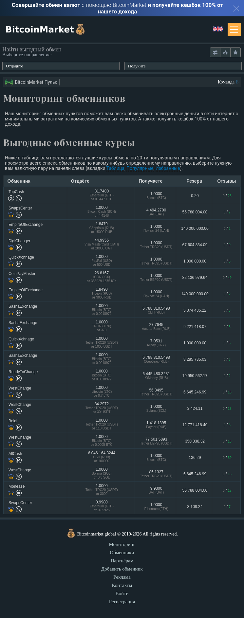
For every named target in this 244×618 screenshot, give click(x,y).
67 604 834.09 (195, 245)
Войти (121, 593)
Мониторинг (122, 544)
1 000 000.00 (194, 261)
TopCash (16, 192)
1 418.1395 (156, 425)
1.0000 (156, 195)
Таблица (115, 168)
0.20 (194, 195)
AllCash (15, 453)
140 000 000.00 (194, 228)
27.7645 (156, 326)
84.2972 (101, 408)
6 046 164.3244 (101, 457)
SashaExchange (23, 306)
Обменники (122, 552)
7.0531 (156, 343)
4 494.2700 (156, 212)
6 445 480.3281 (156, 376)
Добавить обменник (122, 569)
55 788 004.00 (195, 212)
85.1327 (156, 474)
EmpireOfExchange (26, 224)
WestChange (20, 388)
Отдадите (14, 66)
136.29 (195, 457)
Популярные (139, 168)
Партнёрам (122, 560)
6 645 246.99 (194, 392)
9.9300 (156, 490)
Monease (17, 486)
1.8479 (101, 228)
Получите (137, 66)
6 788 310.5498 (156, 310)
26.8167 (101, 277)
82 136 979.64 (195, 277)
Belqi (13, 421)
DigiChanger (19, 241)
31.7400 (101, 195)
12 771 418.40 (195, 425)
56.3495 (156, 392)
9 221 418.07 (194, 326)
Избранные (168, 168)
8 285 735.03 (194, 359)
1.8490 (101, 293)
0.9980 (101, 506)
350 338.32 (195, 441)
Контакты (122, 585)
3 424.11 (195, 408)
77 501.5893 (156, 441)
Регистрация (122, 601)
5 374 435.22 (194, 310)
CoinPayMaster (22, 273)
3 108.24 (195, 506)
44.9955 (101, 244)
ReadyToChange (23, 372)
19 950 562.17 (195, 375)
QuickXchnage (21, 257)
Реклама (121, 577)
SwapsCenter (20, 208)
